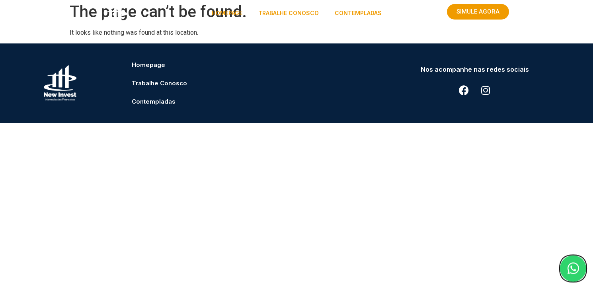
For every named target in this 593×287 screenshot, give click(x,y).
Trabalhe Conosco (288, 13)
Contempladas (358, 13)
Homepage (227, 13)
